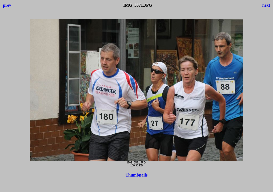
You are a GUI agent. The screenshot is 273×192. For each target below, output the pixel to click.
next (266, 5)
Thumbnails (137, 175)
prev (7, 5)
